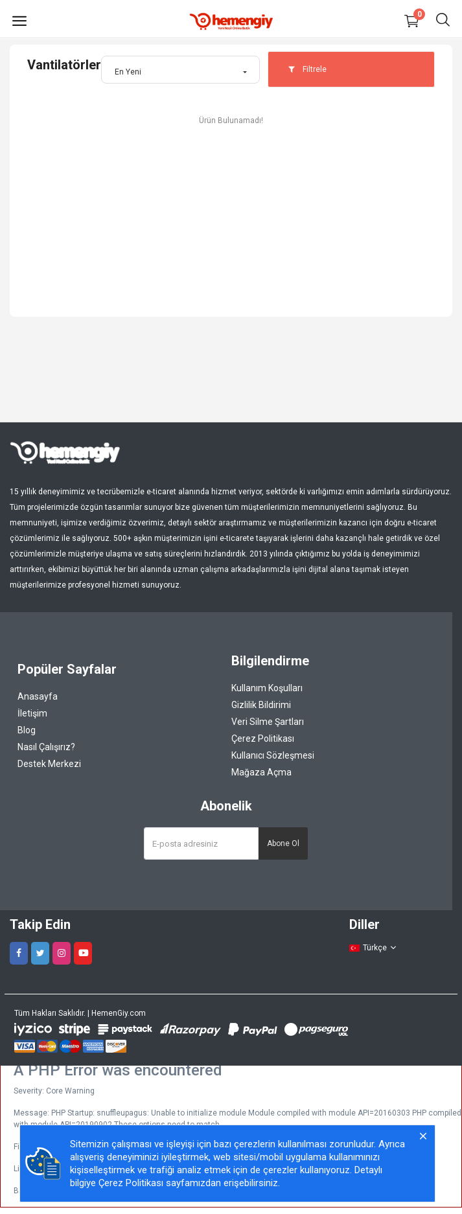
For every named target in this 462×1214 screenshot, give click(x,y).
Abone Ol (283, 843)
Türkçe (373, 947)
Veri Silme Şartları (267, 721)
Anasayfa (37, 696)
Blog (26, 730)
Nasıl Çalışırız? (46, 747)
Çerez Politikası (262, 738)
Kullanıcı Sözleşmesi (272, 755)
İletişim (32, 713)
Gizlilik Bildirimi (261, 705)
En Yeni (128, 71)
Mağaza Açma (261, 772)
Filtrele (307, 69)
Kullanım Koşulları (267, 688)
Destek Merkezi (49, 764)
